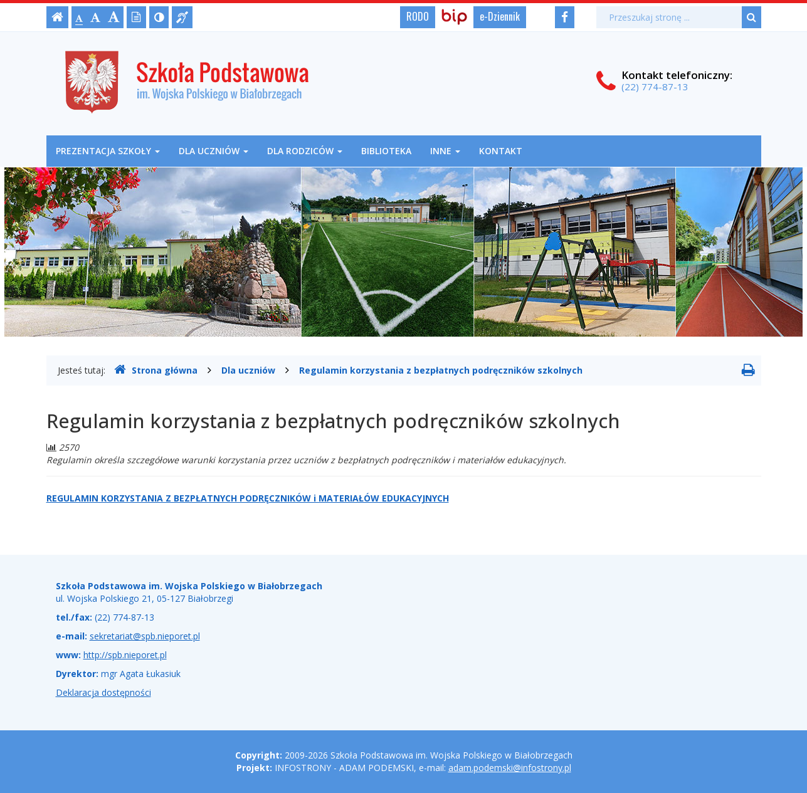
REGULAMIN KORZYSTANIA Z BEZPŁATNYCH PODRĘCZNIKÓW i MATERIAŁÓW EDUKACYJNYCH (247, 498)
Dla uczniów (213, 151)
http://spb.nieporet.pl (125, 655)
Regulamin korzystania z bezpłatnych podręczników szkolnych (441, 370)
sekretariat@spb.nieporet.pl (145, 636)
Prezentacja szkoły (108, 151)
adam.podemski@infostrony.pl (509, 768)
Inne (445, 151)
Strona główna (156, 370)
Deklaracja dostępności (103, 692)
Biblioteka (386, 151)
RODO (417, 16)
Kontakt (500, 151)
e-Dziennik (500, 16)
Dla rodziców (304, 151)
